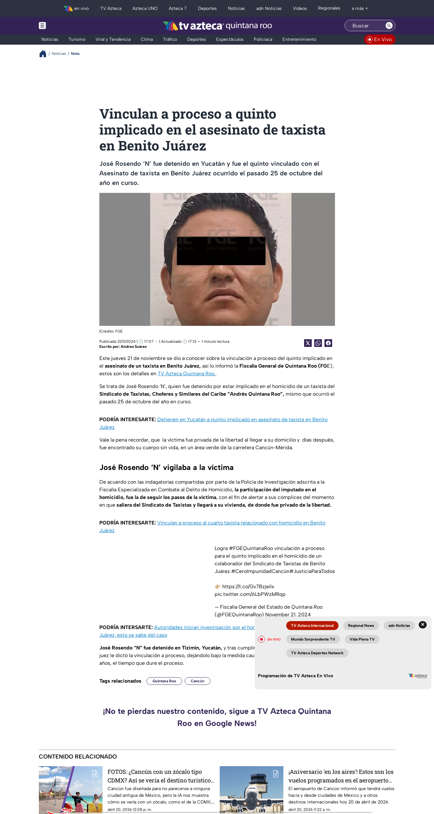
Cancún (197, 681)
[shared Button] (318, 343)
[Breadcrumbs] (45, 54)
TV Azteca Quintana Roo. (187, 373)
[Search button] (389, 25)
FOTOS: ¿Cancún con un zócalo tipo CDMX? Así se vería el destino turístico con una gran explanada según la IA (159, 776)
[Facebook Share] (328, 343)
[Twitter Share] (308, 343)
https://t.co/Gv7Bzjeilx (248, 586)
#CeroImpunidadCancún (260, 571)
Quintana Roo (164, 681)
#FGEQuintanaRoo (251, 548)
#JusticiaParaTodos (312, 571)
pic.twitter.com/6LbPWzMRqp (250, 594)
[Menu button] (64, 25)
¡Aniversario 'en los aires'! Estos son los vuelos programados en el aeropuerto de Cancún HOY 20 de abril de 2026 (341, 776)
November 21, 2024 (288, 615)
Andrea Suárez (134, 346)
